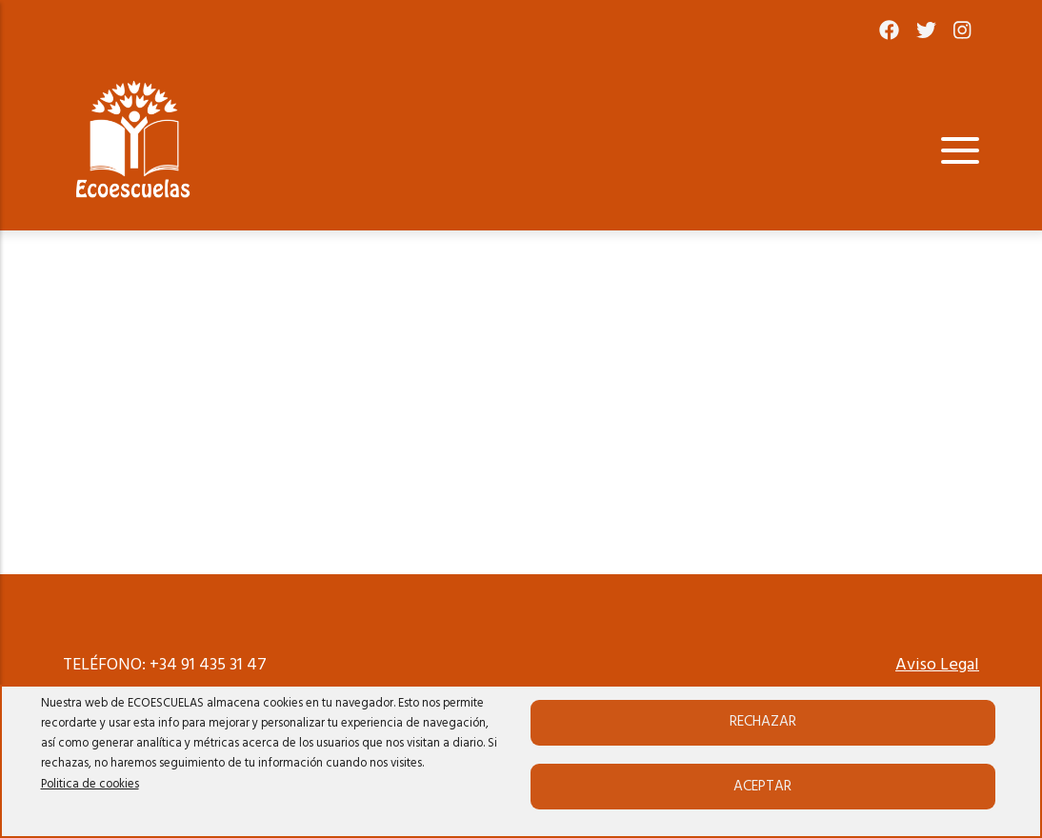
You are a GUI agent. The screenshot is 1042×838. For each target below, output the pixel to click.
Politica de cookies (90, 784)
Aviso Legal (937, 665)
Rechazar (763, 721)
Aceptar (762, 786)
